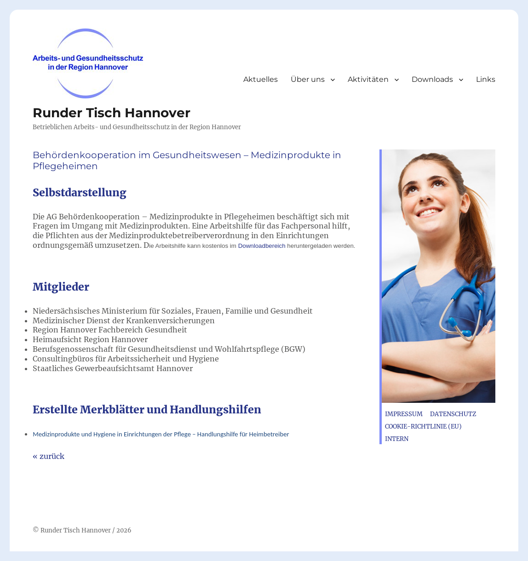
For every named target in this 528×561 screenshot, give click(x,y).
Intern (396, 439)
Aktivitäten (368, 79)
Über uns (308, 79)
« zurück (48, 456)
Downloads (432, 79)
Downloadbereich (262, 245)
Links (485, 79)
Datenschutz (453, 414)
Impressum (404, 414)
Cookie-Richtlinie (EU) (423, 426)
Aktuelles (260, 79)
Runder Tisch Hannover (111, 112)
